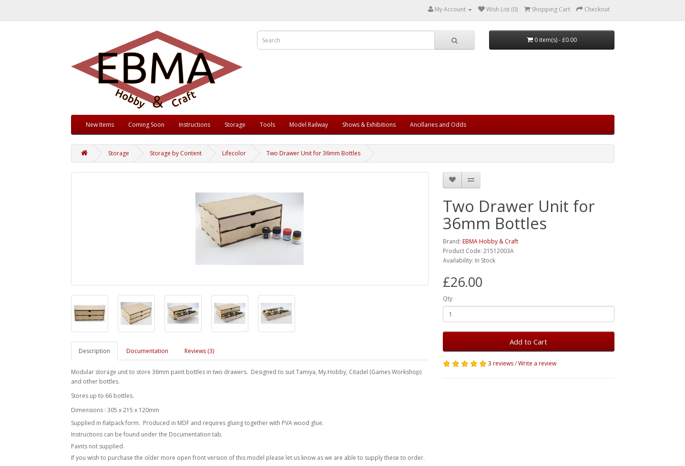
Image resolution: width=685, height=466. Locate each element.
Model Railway (308, 125)
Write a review (537, 363)
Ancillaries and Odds (438, 125)
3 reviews (500, 363)
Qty (447, 298)
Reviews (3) (199, 351)
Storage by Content (176, 153)
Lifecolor (234, 153)
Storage (235, 125)
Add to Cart (528, 341)
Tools (267, 125)
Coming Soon (146, 125)
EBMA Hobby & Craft (490, 241)
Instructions (194, 125)
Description (94, 351)
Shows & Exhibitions (369, 125)
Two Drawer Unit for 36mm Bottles (313, 153)
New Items (100, 125)
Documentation (147, 351)
